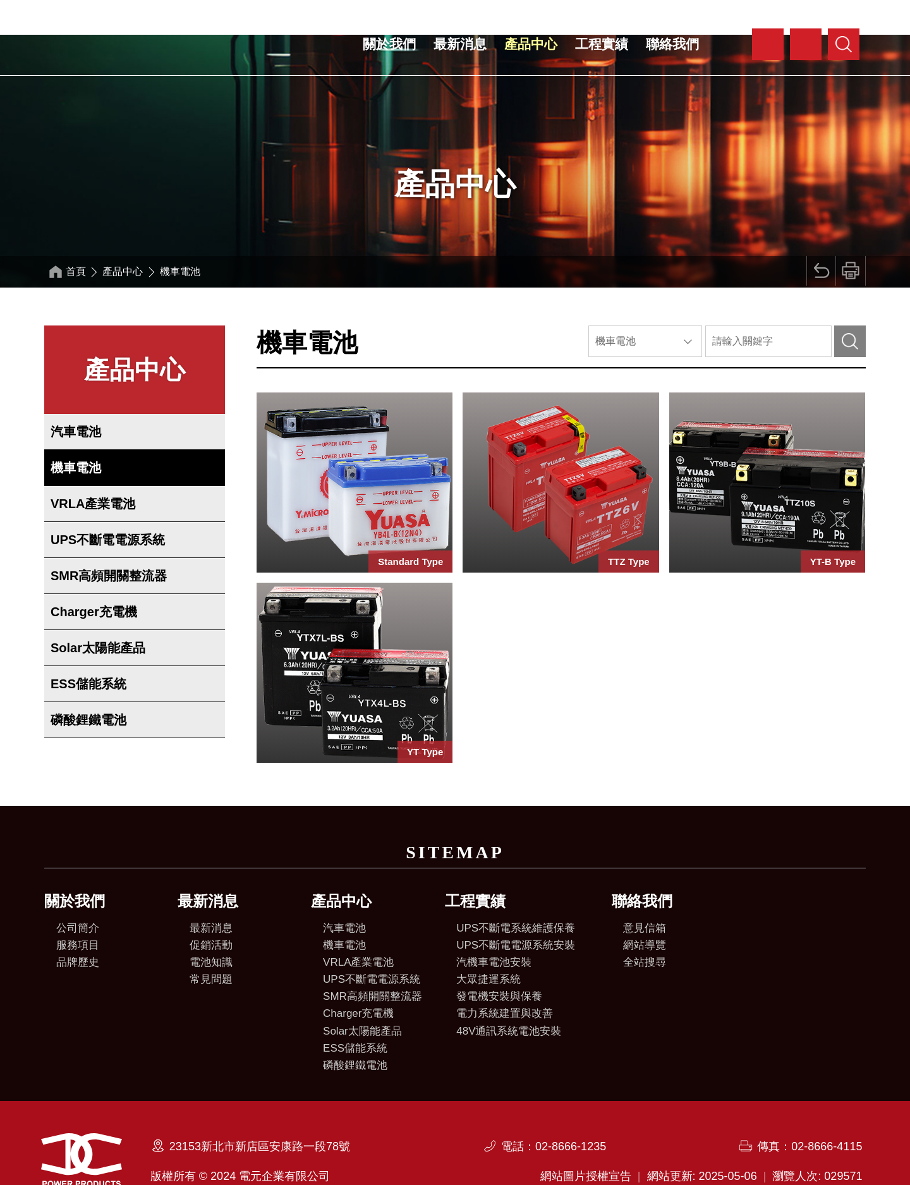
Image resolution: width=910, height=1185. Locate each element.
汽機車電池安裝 (493, 927)
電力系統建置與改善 (504, 979)
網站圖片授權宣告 (585, 1140)
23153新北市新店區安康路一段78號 (259, 1110)
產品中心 (530, 44)
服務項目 (77, 910)
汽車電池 (76, 397)
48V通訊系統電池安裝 (508, 996)
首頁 (77, 236)
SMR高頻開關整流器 (109, 541)
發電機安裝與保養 (499, 962)
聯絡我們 (672, 44)
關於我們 (389, 44)
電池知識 (211, 927)
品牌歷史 (77, 927)
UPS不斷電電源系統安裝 (515, 910)
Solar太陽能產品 (98, 613)
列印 (850, 237)
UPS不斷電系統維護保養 (515, 893)
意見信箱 (644, 893)
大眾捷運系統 (488, 945)
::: (741, 34)
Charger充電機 (94, 577)
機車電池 (76, 433)
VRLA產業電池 (93, 469)
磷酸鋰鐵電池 (88, 685)
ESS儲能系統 (88, 649)
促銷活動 (211, 910)
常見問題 (211, 945)
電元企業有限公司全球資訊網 (145, 45)
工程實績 (601, 44)
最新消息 (460, 44)
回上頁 (818, 237)
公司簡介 (77, 893)
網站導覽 (644, 910)
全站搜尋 (644, 927)
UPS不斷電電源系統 (108, 505)
